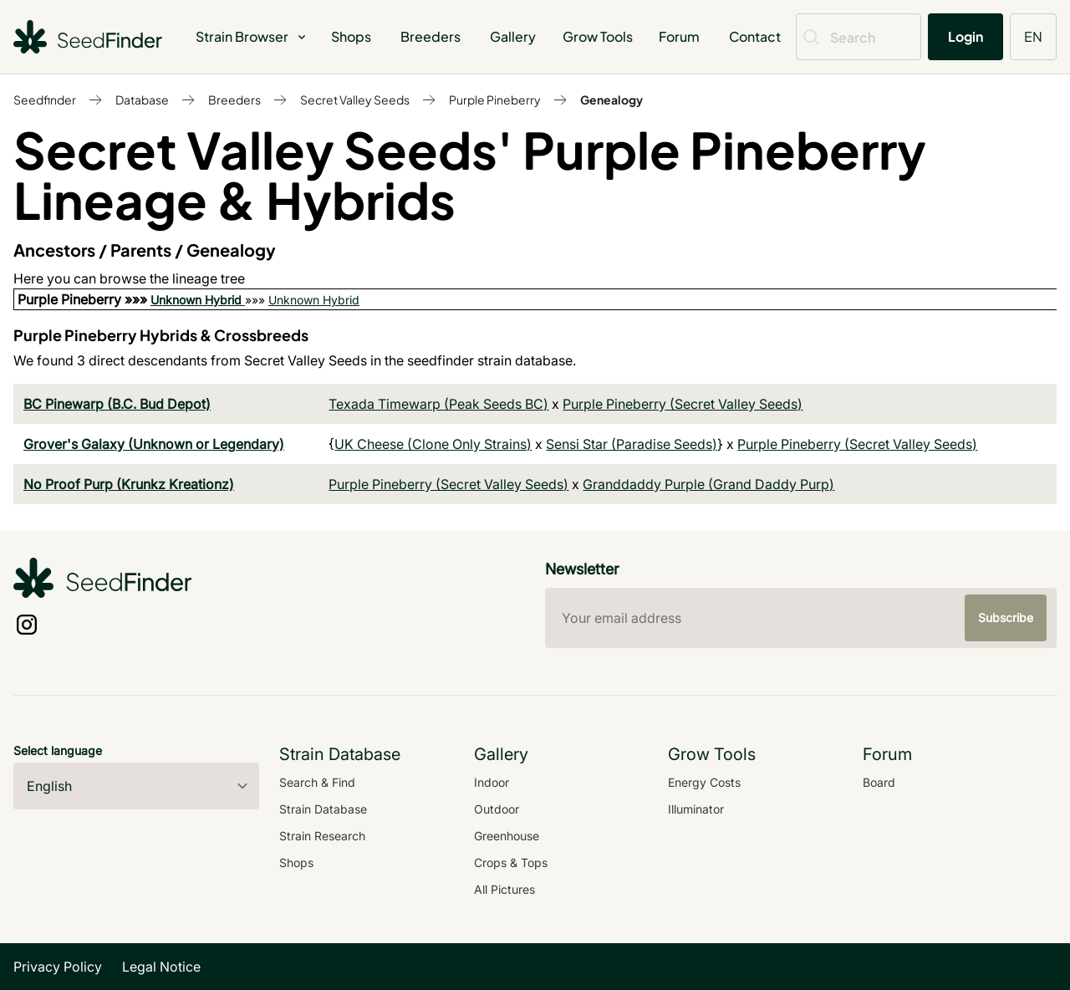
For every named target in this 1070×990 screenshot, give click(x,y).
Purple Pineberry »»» (84, 299)
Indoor (491, 782)
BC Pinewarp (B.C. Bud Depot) (117, 403)
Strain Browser (252, 36)
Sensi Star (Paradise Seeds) (631, 444)
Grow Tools (598, 36)
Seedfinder (44, 99)
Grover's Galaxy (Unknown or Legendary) (153, 444)
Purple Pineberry (495, 99)
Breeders (430, 36)
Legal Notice (161, 966)
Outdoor (496, 809)
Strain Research (322, 836)
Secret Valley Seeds (355, 99)
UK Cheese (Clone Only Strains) (433, 444)
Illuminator (696, 809)
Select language (57, 750)
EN (1033, 36)
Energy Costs (704, 782)
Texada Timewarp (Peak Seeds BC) (438, 403)
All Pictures (504, 889)
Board (879, 782)
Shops (351, 36)
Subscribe (1005, 617)
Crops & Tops (511, 862)
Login (965, 36)
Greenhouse (506, 836)
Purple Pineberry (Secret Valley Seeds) (682, 403)
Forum (679, 36)
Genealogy (611, 99)
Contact (755, 36)
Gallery (513, 36)
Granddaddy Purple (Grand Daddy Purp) (708, 484)
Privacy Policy (57, 966)
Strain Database (323, 809)
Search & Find (317, 782)
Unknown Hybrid (196, 300)
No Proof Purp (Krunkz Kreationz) (128, 484)
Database (142, 99)
